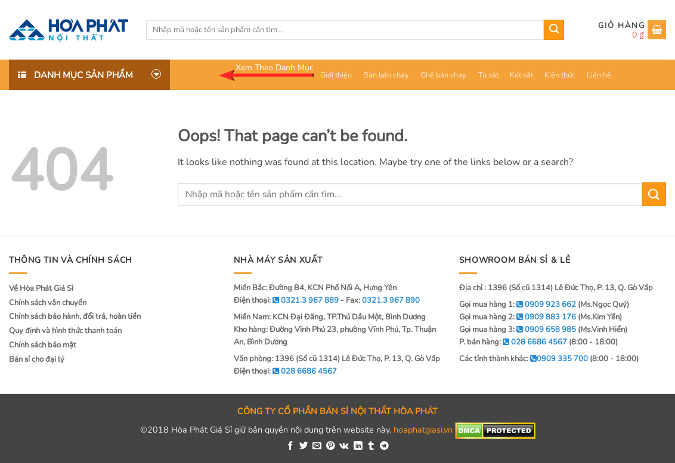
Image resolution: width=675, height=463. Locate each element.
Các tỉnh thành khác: (523, 358)
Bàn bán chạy (386, 75)
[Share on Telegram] (384, 446)
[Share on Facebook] (290, 446)
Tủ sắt (488, 75)
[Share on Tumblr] (371, 446)
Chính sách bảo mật (42, 345)
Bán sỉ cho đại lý (36, 359)
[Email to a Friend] (316, 446)
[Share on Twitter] (303, 446)
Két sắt (521, 75)
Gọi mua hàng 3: (517, 329)
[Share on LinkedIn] (358, 446)
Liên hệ (599, 75)
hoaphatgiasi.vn (423, 430)
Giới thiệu (336, 75)
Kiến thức (559, 75)
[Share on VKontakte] (344, 446)
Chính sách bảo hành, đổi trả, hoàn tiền (75, 316)
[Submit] (554, 30)
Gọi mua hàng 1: (517, 304)
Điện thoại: (285, 371)
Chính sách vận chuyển (47, 302)
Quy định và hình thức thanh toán (65, 330)
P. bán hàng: (513, 342)
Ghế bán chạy (443, 75)
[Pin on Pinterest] (330, 446)
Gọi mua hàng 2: (517, 317)
